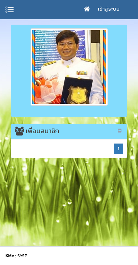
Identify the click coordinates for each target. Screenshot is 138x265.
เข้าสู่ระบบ (109, 9)
